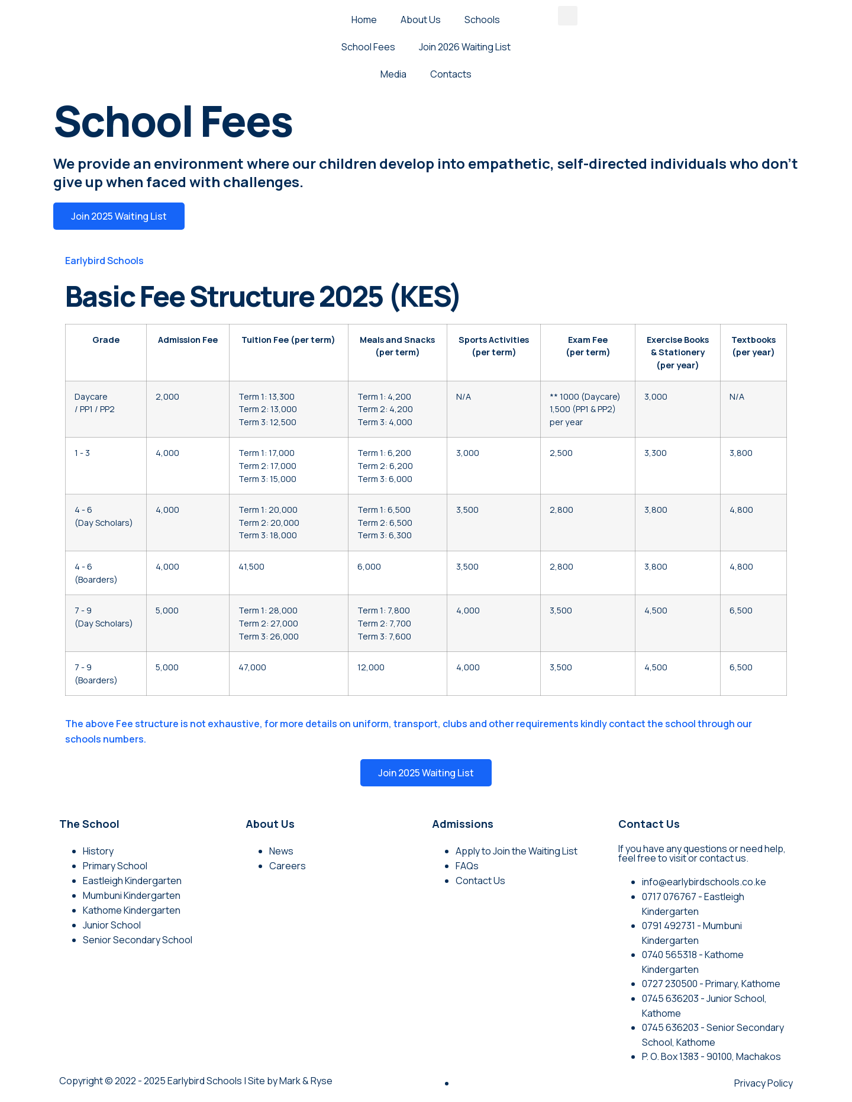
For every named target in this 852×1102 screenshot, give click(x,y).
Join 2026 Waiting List (465, 46)
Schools (482, 19)
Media (393, 74)
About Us (421, 19)
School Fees (368, 46)
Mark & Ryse (306, 1080)
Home (364, 19)
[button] (567, 15)
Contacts (451, 74)
